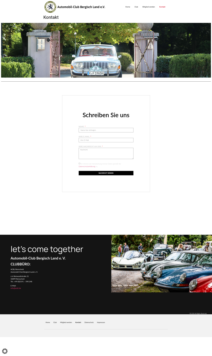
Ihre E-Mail (84, 136)
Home (127, 7)
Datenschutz (89, 322)
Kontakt (162, 7)
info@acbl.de (16, 288)
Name (82, 126)
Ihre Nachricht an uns (90, 146)
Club (136, 7)
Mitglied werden (148, 7)
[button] (5, 351)
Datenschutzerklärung (87, 166)
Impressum (101, 322)
